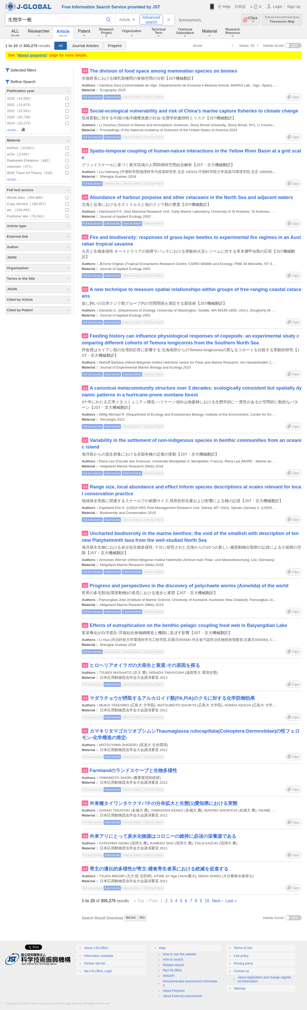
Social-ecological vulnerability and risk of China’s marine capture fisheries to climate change (194, 111)
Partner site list (94, 963)
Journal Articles (85, 45)
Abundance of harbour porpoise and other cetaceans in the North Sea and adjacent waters (191, 197)
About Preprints (174, 991)
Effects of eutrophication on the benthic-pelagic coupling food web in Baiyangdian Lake (188, 625)
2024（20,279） (38, 123)
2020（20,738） (38, 117)
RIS (142, 918)
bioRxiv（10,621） (38, 148)
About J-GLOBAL (96, 948)
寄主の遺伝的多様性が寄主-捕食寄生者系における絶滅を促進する (159, 868)
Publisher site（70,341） (38, 216)
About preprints (32, 55)
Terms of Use (243, 948)
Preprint (115, 45)
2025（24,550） (38, 98)
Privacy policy (243, 963)
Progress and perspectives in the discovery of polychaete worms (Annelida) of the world (189, 585)
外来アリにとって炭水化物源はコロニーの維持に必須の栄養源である (163, 836)
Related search (173, 965)
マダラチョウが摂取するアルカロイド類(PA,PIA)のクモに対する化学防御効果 (172, 698)
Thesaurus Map (282, 19)
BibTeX (131, 918)
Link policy (241, 956)
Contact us (241, 971)
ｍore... (16, 130)
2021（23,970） (38, 105)
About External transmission (182, 996)
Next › (217, 901)
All (60, 45)
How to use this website (179, 954)
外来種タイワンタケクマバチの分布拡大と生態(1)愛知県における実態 (163, 803)
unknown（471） (38, 167)
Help (226, 6)
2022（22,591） (38, 111)
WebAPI (169, 976)
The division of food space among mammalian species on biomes (163, 71)
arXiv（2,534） (38, 154)
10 (207, 901)
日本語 (239, 6)
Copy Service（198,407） (38, 204)
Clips (253, 20)
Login (277, 6)
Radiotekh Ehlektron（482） (38, 160)
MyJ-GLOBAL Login (98, 971)
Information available (98, 956)
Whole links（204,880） (38, 198)
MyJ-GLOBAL (172, 970)
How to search (173, 959)
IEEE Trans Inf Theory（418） (38, 173)
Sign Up (293, 6)
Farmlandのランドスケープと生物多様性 (133, 770)
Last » (231, 901)
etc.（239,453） (38, 210)
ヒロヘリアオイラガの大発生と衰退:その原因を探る (145, 665)
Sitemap (239, 988)
